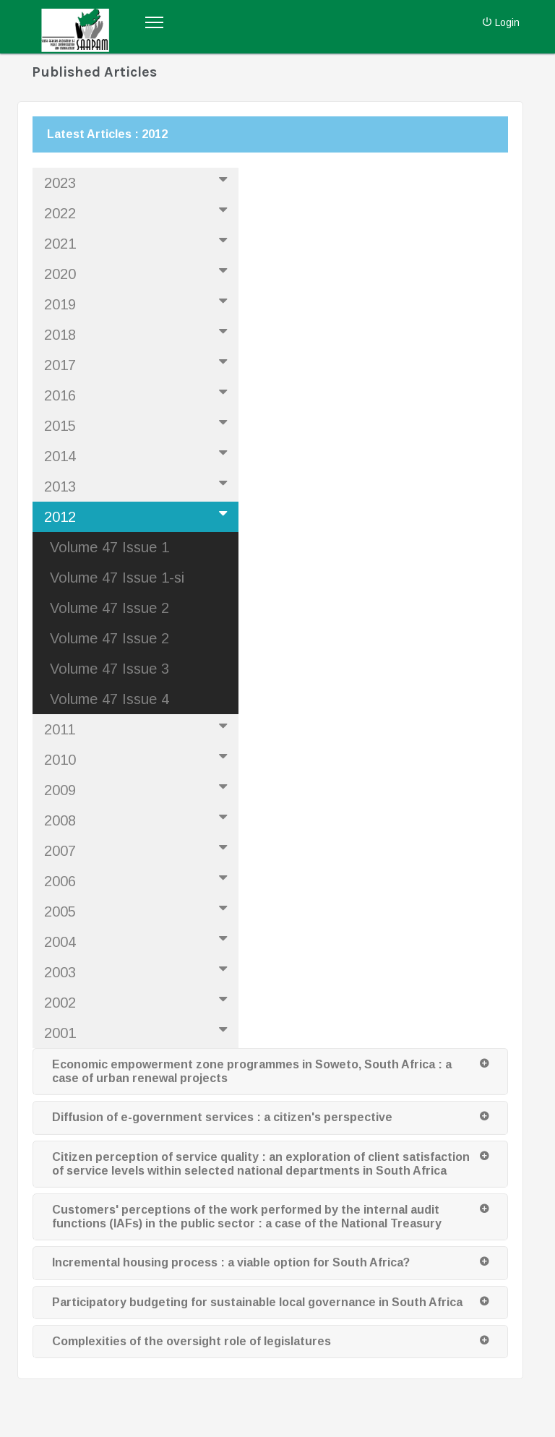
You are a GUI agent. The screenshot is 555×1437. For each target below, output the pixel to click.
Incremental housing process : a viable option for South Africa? (231, 1262)
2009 (138, 788)
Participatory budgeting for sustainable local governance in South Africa (257, 1302)
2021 (138, 242)
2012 (138, 515)
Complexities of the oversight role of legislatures (191, 1341)
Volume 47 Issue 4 (109, 699)
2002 (138, 1001)
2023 (138, 181)
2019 (138, 302)
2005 (138, 910)
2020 (138, 272)
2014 (138, 454)
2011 (138, 727)
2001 (138, 1031)
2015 (138, 424)
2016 (138, 394)
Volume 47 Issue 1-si (117, 577)
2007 (138, 849)
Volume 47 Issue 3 (109, 669)
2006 (138, 879)
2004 (138, 940)
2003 (138, 970)
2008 (138, 819)
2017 (138, 363)
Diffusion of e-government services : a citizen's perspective (222, 1117)
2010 (138, 758)
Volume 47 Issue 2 (109, 608)
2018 (138, 333)
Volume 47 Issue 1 (109, 547)
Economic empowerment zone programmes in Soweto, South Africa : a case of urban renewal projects (252, 1071)
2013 (138, 485)
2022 (138, 211)
